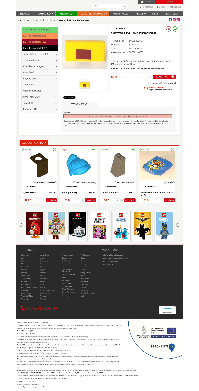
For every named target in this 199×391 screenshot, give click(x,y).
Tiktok (178, 19)
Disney (83, 264)
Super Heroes (26, 293)
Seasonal (24, 290)
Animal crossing (67, 255)
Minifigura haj (69, 192)
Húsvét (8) (27, 103)
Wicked (43, 299)
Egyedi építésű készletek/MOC (66, 271)
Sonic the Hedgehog (47, 290)
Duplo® (83, 267)
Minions (24, 281)
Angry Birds (44, 255)
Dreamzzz (65, 267)
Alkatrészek (66, 14)
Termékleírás (79, 104)
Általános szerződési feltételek (115, 258)
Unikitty (43, 296)
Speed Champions (68, 292)
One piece (84, 284)
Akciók (139, 14)
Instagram (174, 19)
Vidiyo (83, 296)
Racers (83, 287)
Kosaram (147, 2)
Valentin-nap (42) (31, 90)
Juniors (83, 275)
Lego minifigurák (31, 60)
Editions (24, 270)
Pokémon (43, 287)
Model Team (66, 283)
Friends (43, 273)
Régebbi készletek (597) (34, 48)
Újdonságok (120, 14)
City (82, 261)
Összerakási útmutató (29, 287)
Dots (42, 267)
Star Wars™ (85, 290)
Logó (50, 6)
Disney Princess (26, 267)
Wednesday (25, 299)
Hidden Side (25, 275)
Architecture (85, 255)
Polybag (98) (29, 78)
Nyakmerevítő (30, 192)
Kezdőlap (24, 20)
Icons (42, 275)
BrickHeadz (66, 261)
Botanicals (25, 261)
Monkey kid (85, 281)
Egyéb (42, 270)
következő (178, 225)
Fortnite (24, 273)
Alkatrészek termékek (43, 20)
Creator (43, 264)
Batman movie (67, 258)
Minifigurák (85, 278)
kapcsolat (172, 14)
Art (22, 258)
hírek (155, 14)
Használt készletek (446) (35, 54)
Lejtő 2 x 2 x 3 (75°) (111, 192)
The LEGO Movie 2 (87, 293)
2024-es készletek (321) (34, 42)
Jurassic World (26, 278)
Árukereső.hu (167, 312)
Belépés (162, 7)
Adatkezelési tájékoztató (113, 255)
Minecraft (65, 280)
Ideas (64, 277)
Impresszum (108, 264)
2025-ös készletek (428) (34, 35)
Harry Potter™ (86, 273)
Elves (83, 270)
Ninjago (43, 284)
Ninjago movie (67, 286)
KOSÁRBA (166, 77)
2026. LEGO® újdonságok (35, 29)
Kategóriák (44, 14)
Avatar (42, 258)
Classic (23, 264)
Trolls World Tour (27, 296)
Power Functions (68, 289)
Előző (21, 225)
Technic (65, 295)
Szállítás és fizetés (110, 261)
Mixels (42, 281)
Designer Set (66, 264)
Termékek (25, 14)
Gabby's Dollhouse (68, 274)
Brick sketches (45, 261)
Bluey (83, 258)
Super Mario (44, 293)
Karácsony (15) (30, 109)
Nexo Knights (26, 284)
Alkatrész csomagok (93, 14)
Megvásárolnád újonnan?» (160, 88)
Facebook (170, 19)
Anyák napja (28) (31, 97)
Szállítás (177, 7)
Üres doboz (66, 298)
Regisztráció (147, 7)
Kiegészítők (28, 84)
